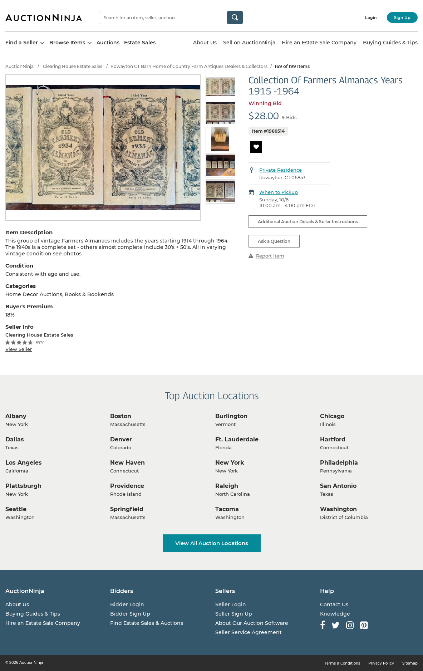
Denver (121, 439)
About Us (205, 42)
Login (371, 17)
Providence (127, 486)
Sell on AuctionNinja (249, 42)
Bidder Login (127, 604)
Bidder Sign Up (130, 614)
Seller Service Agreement (248, 632)
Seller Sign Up (233, 614)
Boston (120, 416)
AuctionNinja (19, 66)
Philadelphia (339, 462)
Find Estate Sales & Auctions (146, 623)
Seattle (15, 509)
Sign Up (402, 17)
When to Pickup (278, 192)
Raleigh (226, 486)
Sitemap (410, 663)
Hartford (332, 439)
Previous (209, 139)
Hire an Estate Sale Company (319, 42)
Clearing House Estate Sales (72, 66)
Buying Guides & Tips (390, 42)
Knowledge (335, 614)
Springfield (126, 509)
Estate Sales (140, 42)
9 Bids (289, 117)
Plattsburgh (23, 486)
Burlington (231, 416)
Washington (338, 509)
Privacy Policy (381, 663)
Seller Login (230, 604)
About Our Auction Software (251, 623)
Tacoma (227, 509)
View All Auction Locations (211, 543)
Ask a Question (274, 241)
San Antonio (338, 486)
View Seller (18, 349)
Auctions (108, 42)
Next (231, 139)
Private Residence (280, 170)
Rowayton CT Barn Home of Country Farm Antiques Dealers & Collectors (188, 66)
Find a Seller (25, 42)
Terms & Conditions (342, 663)
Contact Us (334, 604)
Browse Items (70, 42)
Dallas (14, 439)
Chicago (332, 416)
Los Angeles (23, 462)
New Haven (127, 462)
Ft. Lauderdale (237, 439)
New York (229, 462)
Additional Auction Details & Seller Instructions (308, 221)
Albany (15, 416)
